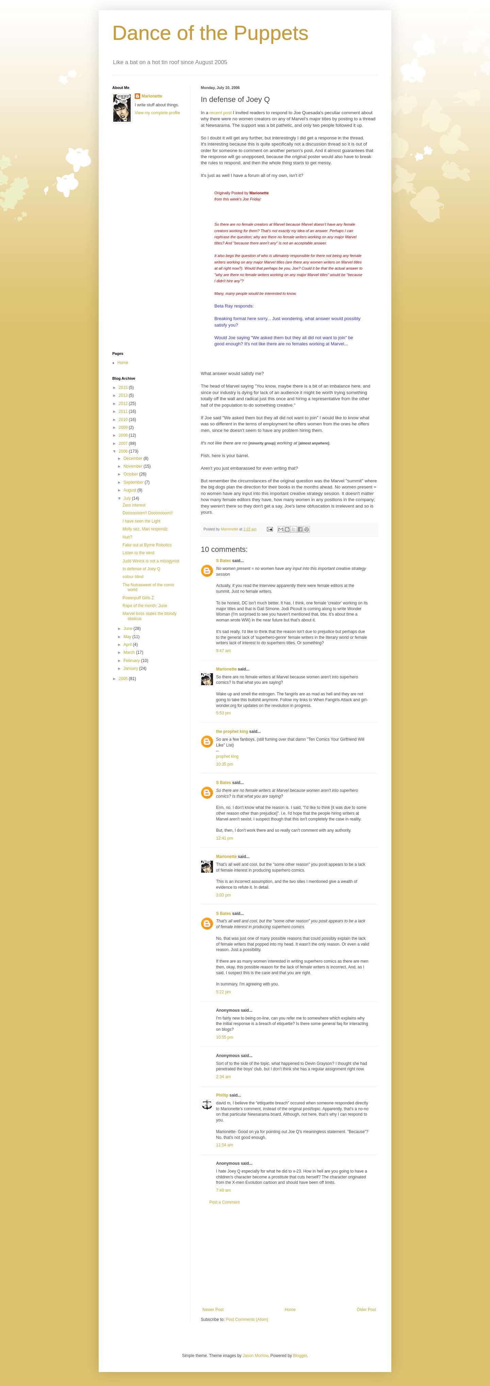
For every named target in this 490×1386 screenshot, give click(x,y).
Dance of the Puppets (210, 32)
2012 (124, 403)
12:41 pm (224, 838)
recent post (221, 112)
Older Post (366, 1309)
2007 (124, 443)
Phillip (222, 1095)
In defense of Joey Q (141, 569)
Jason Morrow (255, 1355)
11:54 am (224, 1145)
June (128, 628)
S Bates (223, 560)
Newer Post (213, 1309)
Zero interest (133, 505)
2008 (124, 435)
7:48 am (223, 1190)
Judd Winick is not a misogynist (150, 561)
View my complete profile (157, 112)
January (131, 668)
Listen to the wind (138, 553)
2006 (124, 451)
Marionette (226, 669)
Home (290, 1309)
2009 (124, 427)
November (134, 466)
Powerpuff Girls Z (138, 598)
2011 (124, 411)
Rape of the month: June (144, 605)
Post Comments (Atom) (247, 1319)
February (132, 660)
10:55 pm (224, 1037)
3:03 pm (223, 895)
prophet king (227, 756)
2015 (124, 387)
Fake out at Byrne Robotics (147, 545)
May (128, 636)
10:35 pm (224, 764)
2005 (124, 678)
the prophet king (232, 731)
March (130, 652)
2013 (124, 395)
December (134, 458)
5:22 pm (223, 992)
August (130, 490)
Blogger (300, 1355)
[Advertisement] (289, 1256)
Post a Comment (224, 1202)
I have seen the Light (141, 521)
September (134, 482)
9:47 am (223, 650)
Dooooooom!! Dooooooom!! (147, 513)
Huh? (127, 537)
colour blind (132, 576)
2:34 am (223, 1076)
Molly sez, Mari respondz (145, 529)
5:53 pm (223, 713)
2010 (124, 419)
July (128, 498)
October (131, 474)
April (128, 644)
